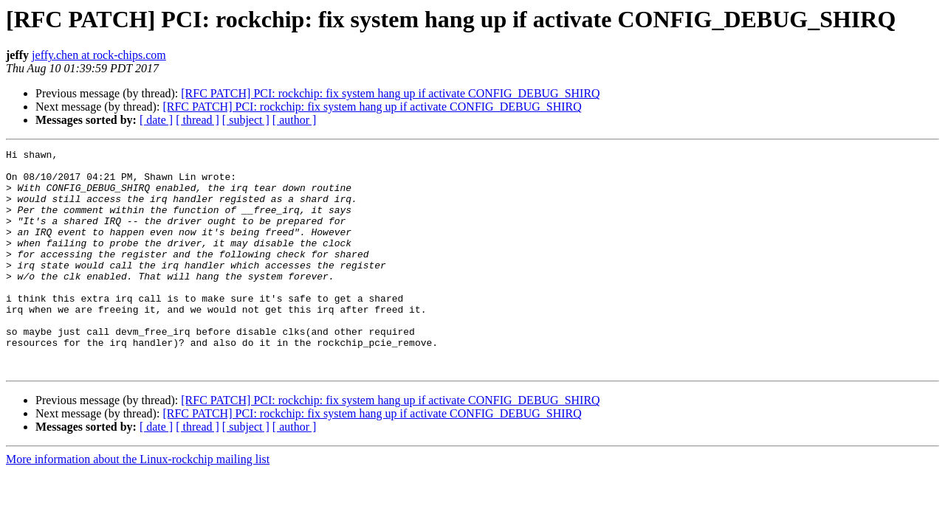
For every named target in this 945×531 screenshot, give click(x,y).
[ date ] (156, 120)
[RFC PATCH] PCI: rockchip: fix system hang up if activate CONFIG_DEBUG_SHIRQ (390, 93)
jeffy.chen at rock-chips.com (99, 55)
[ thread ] (197, 120)
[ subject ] (245, 120)
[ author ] (294, 120)
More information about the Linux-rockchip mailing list (137, 503)
